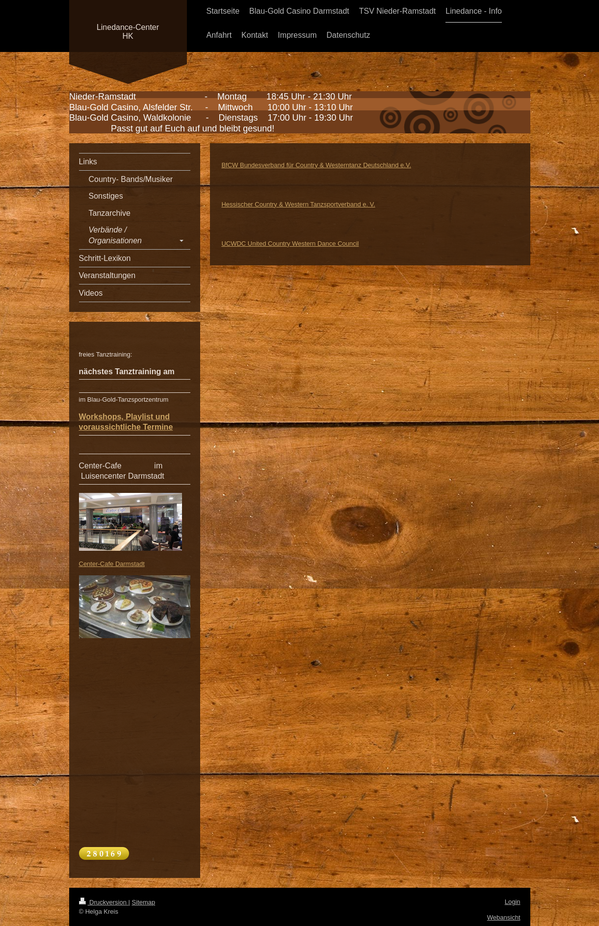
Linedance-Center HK (128, 31)
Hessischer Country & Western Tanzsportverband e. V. (298, 204)
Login (513, 901)
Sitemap (144, 902)
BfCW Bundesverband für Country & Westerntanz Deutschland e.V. (316, 165)
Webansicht (504, 917)
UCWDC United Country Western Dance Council (290, 243)
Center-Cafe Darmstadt (112, 563)
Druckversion (104, 902)
